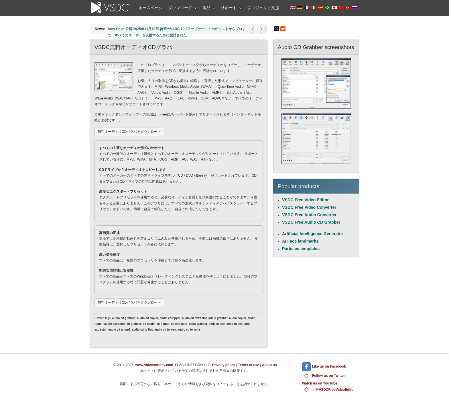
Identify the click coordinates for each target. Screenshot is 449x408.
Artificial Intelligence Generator (312, 233)
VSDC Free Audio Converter (309, 214)
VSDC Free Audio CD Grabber (311, 222)
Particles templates (301, 248)
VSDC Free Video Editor (305, 200)
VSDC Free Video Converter (309, 207)
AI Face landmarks (300, 241)
